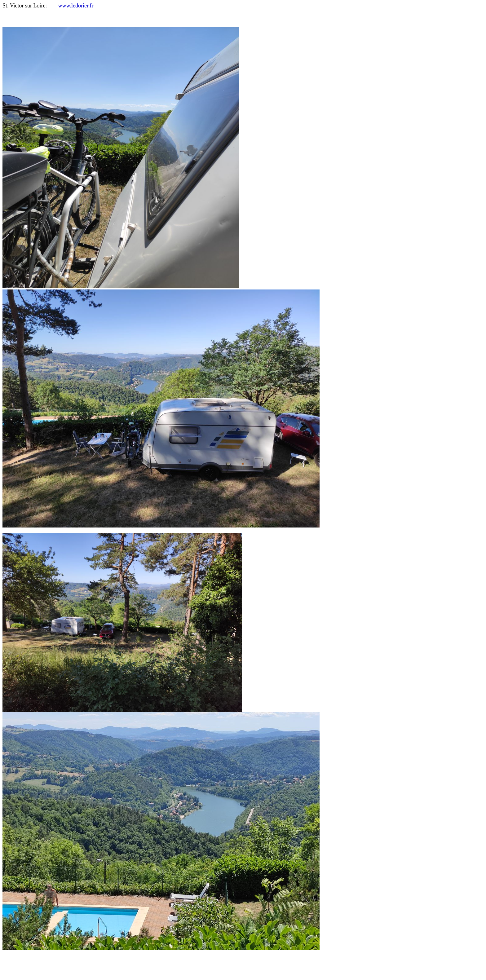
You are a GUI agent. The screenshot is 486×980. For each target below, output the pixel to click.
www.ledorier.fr (76, 5)
